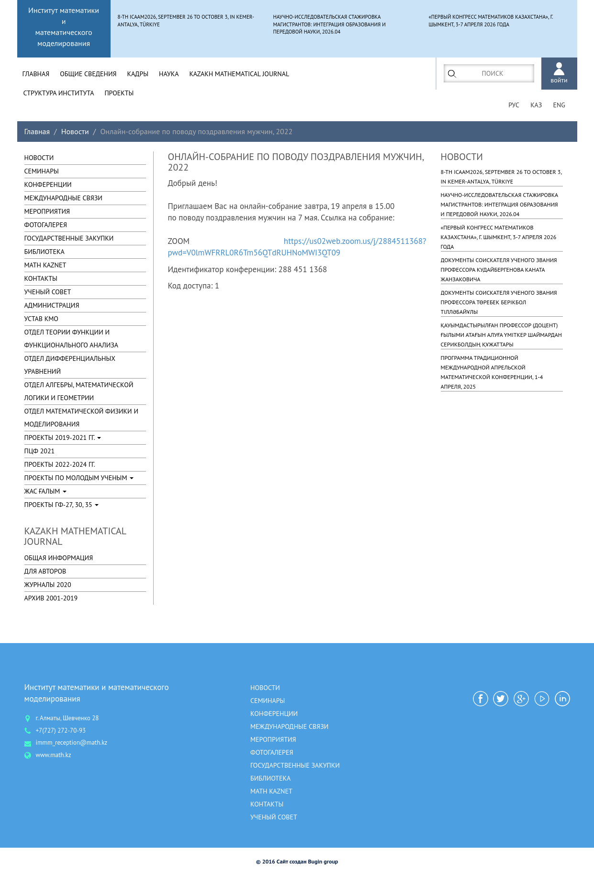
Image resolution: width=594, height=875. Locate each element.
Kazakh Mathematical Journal (240, 73)
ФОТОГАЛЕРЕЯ (45, 224)
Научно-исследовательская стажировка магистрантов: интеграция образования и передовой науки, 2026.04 (499, 204)
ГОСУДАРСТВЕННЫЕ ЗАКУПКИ (69, 238)
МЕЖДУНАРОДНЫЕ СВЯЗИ (63, 198)
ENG (559, 105)
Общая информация (58, 557)
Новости (75, 131)
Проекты (119, 93)
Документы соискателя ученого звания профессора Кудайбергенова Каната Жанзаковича (499, 269)
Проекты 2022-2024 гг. (59, 464)
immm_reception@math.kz (72, 743)
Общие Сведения (88, 73)
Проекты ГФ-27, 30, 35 (61, 504)
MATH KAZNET (45, 265)
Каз (535, 105)
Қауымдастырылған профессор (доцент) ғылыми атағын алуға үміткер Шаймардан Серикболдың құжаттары (501, 335)
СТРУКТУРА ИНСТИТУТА (58, 93)
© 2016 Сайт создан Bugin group (297, 861)
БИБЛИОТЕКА (44, 251)
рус (512, 105)
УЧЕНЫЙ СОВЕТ (47, 292)
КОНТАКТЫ (40, 278)
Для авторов (45, 571)
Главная (36, 73)
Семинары (41, 171)
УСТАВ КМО (41, 318)
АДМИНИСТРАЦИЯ (51, 305)
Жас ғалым (45, 491)
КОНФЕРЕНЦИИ (48, 184)
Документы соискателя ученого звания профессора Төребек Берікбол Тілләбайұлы (499, 302)
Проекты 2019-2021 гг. (62, 437)
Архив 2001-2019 (51, 598)
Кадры (137, 73)
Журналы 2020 (47, 584)
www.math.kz (53, 755)
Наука (169, 73)
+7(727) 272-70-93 (61, 730)
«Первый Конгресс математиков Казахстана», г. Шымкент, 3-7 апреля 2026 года (499, 237)
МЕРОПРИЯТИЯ (47, 211)
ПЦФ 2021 (39, 451)
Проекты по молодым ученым (79, 477)
